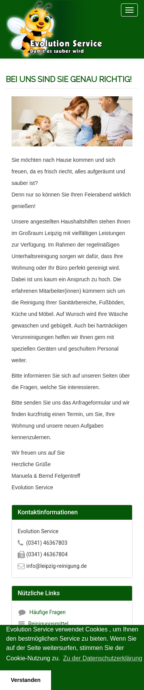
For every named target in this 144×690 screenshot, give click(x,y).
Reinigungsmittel (48, 624)
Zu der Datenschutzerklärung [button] (102, 658)
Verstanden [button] (26, 680)
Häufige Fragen (47, 612)
